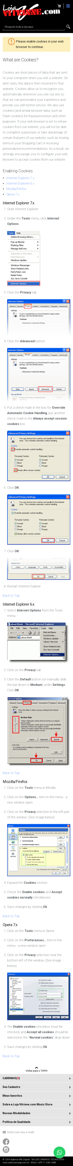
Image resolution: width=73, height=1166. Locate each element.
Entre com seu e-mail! (20, 1132)
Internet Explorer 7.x (20, 178)
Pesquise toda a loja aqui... (20, 26)
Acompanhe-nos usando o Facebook (6, 1141)
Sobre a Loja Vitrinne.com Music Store (27, 1104)
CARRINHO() (11, 1078)
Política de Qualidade (16, 1121)
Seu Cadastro (11, 1086)
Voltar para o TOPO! (36, 1070)
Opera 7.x (12, 194)
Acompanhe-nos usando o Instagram (6, 1149)
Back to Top (11, 595)
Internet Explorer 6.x (20, 183)
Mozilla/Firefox (16, 189)
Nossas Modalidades (16, 1113)
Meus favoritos (12, 1095)
